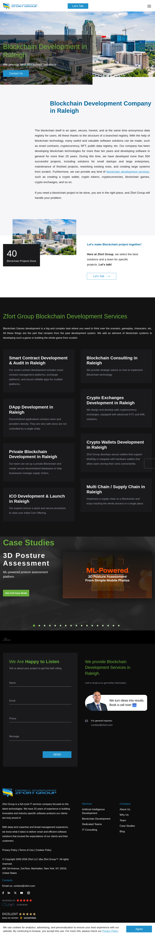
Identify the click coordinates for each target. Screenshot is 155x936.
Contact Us (16, 73)
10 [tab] (81, 625)
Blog (122, 831)
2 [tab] (39, 625)
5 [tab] (55, 625)
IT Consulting (89, 829)
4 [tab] (50, 625)
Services (87, 803)
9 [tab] (76, 625)
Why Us (124, 814)
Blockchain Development (96, 818)
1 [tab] (34, 625)
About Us (125, 809)
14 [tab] (103, 625)
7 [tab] (66, 625)
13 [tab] (97, 625)
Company (125, 803)
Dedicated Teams (92, 824)
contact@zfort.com (102, 725)
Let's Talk (78, 6)
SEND (57, 754)
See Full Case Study (16, 593)
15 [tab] (108, 625)
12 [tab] (92, 625)
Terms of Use (26, 850)
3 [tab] (44, 625)
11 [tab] (87, 625)
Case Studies (127, 825)
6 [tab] (60, 625)
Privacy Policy (110, 931)
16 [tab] (113, 625)
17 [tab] (119, 625)
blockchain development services (127, 179)
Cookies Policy (43, 850)
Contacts (7, 880)
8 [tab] (71, 625)
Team (123, 820)
